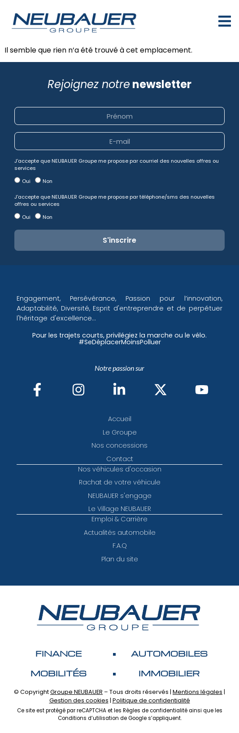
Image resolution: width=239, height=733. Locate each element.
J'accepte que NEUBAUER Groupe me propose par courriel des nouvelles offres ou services (116, 164)
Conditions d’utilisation (88, 718)
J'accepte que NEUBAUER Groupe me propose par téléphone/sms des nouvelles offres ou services (114, 200)
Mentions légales (197, 692)
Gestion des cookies (79, 700)
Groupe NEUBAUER (76, 692)
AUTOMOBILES (169, 653)
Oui (26, 181)
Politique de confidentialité (151, 700)
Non (47, 181)
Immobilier (169, 673)
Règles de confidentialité (155, 710)
